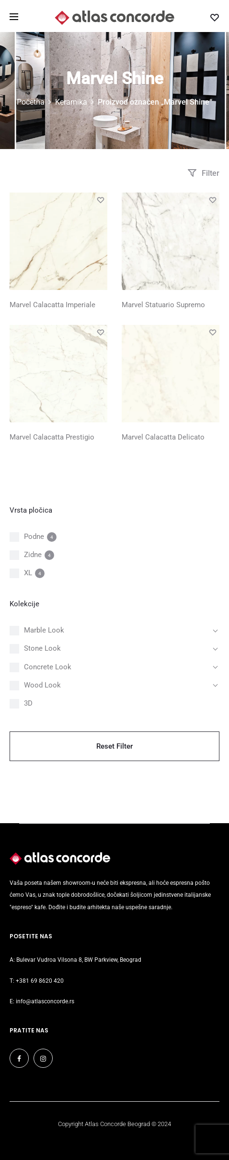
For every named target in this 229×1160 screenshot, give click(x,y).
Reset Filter (114, 746)
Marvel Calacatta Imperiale (52, 305)
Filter (203, 173)
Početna (31, 102)
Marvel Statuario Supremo (163, 305)
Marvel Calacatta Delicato (163, 437)
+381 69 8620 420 (40, 980)
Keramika (71, 102)
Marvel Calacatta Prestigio (52, 437)
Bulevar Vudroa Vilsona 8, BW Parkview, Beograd (78, 959)
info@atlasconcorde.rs (45, 1001)
